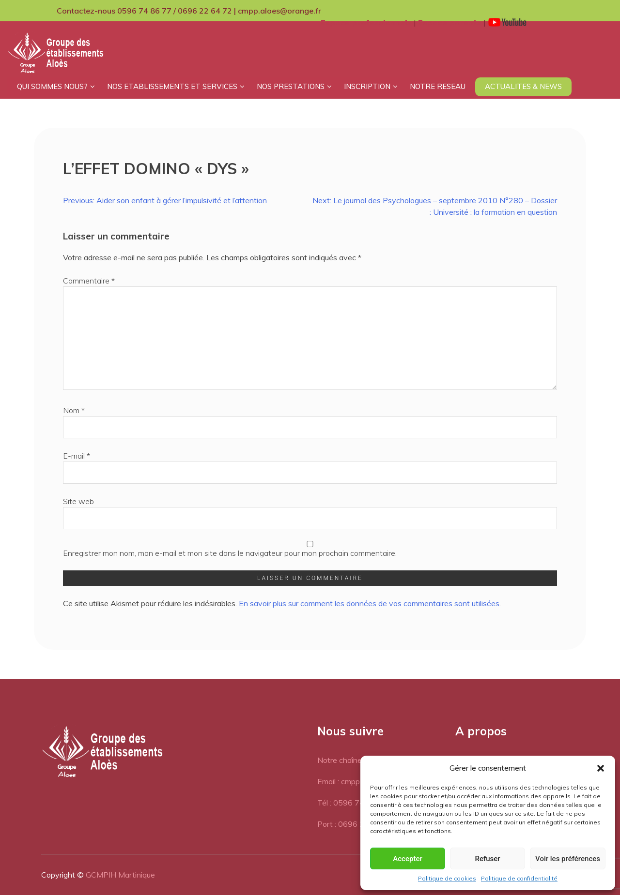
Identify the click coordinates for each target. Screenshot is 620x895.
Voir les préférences (567, 858)
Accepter (407, 858)
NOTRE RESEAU (437, 86)
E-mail (76, 456)
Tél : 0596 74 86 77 (352, 802)
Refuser (487, 858)
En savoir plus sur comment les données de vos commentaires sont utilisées (369, 603)
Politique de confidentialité (519, 878)
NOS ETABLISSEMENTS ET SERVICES (172, 86)
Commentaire (89, 280)
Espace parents (449, 22)
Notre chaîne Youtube (354, 760)
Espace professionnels (366, 22)
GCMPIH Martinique (120, 875)
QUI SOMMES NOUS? (52, 86)
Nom (74, 410)
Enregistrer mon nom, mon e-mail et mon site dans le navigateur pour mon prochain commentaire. (230, 553)
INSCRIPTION (367, 86)
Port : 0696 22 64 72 (354, 824)
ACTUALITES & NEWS (523, 86)
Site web (78, 501)
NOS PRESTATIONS (291, 86)
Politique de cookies (447, 878)
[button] (600, 768)
